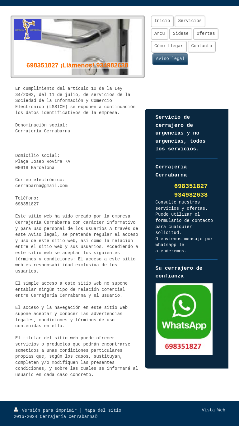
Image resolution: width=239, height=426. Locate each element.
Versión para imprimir (46, 410)
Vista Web (213, 410)
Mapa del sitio (103, 410)
